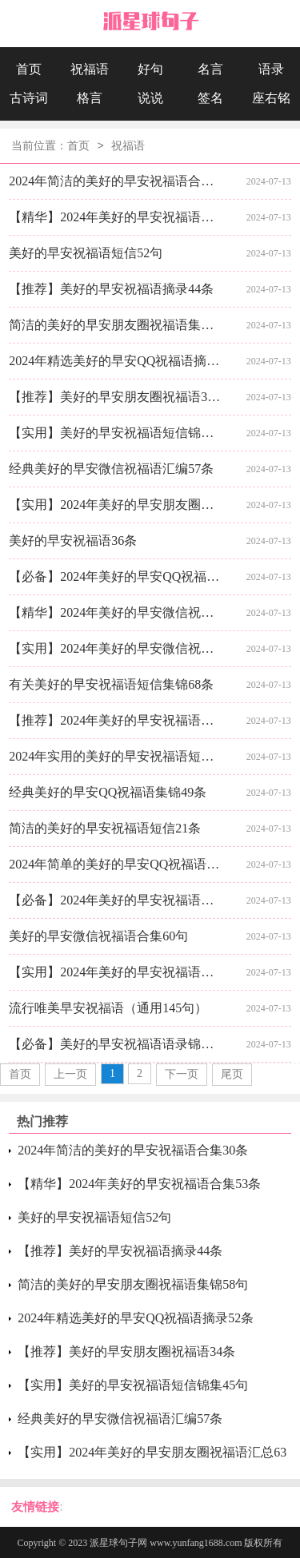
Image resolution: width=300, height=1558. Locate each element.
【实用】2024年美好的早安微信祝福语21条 (117, 648)
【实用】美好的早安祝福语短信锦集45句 (117, 432)
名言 (210, 69)
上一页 (70, 1074)
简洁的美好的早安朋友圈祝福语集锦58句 (117, 325)
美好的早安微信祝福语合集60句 (98, 936)
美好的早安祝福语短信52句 (85, 253)
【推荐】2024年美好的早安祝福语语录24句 (117, 720)
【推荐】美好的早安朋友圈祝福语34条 (117, 396)
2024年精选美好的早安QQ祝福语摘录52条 (117, 361)
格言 (89, 98)
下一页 (181, 1074)
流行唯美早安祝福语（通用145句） (108, 1008)
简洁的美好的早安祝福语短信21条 (105, 828)
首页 (29, 69)
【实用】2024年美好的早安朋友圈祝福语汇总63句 (117, 504)
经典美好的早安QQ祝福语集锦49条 (107, 792)
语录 (271, 69)
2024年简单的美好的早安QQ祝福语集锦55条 (117, 864)
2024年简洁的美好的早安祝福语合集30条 (117, 181)
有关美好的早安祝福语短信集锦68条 (111, 684)
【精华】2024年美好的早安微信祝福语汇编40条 (117, 612)
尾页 (232, 1074)
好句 (150, 69)
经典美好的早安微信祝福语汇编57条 (111, 468)
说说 (150, 98)
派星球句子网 (118, 1542)
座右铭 (271, 98)
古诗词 (29, 98)
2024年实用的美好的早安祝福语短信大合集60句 (117, 756)
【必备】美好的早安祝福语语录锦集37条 (117, 1044)
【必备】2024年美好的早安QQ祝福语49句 (117, 576)
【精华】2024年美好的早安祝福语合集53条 (117, 217)
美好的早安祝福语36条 (73, 540)
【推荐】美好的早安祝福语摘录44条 (111, 289)
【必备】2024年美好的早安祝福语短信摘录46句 (117, 900)
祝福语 (89, 69)
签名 (210, 98)
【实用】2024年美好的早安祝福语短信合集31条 (117, 972)
